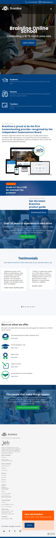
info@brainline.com (47, 2)
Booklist (3, 491)
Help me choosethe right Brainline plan (6, 460)
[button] (51, 9)
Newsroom (3, 479)
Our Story (3, 475)
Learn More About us (27, 237)
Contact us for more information (27, 407)
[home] (12, 8)
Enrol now (3, 457)
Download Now (38, 212)
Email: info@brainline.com (7, 504)
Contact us (3, 502)
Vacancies (3, 481)
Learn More (28, 42)
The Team (3, 477)
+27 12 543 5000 (32, 2)
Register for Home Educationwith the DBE (5, 488)
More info (9, 196)
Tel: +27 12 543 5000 (6, 506)
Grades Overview (5, 465)
